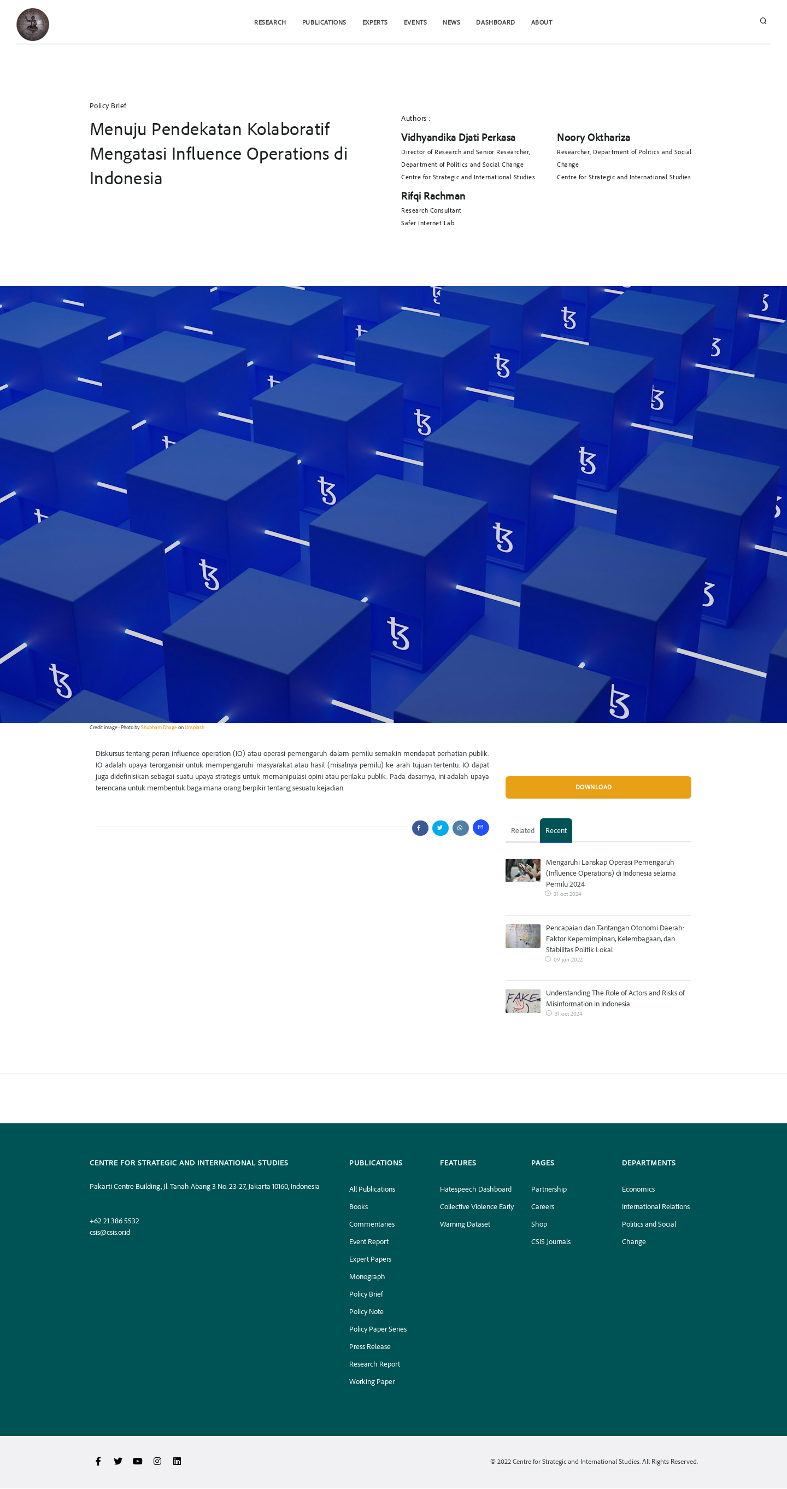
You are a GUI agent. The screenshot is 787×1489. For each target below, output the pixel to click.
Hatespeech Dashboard (476, 1189)
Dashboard (497, 22)
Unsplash (194, 727)
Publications (323, 22)
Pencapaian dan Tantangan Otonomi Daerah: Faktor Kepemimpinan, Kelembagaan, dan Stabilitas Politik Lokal (615, 938)
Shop (539, 1224)
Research (268, 22)
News (452, 22)
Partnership (549, 1189)
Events (415, 22)
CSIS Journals (551, 1241)
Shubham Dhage (159, 727)
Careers (542, 1206)
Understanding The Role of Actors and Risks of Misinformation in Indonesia (615, 998)
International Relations (656, 1206)
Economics (638, 1189)
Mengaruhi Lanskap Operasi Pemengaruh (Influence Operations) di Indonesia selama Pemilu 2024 (611, 873)
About (543, 22)
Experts (374, 22)
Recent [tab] (556, 830)
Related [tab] (523, 830)
